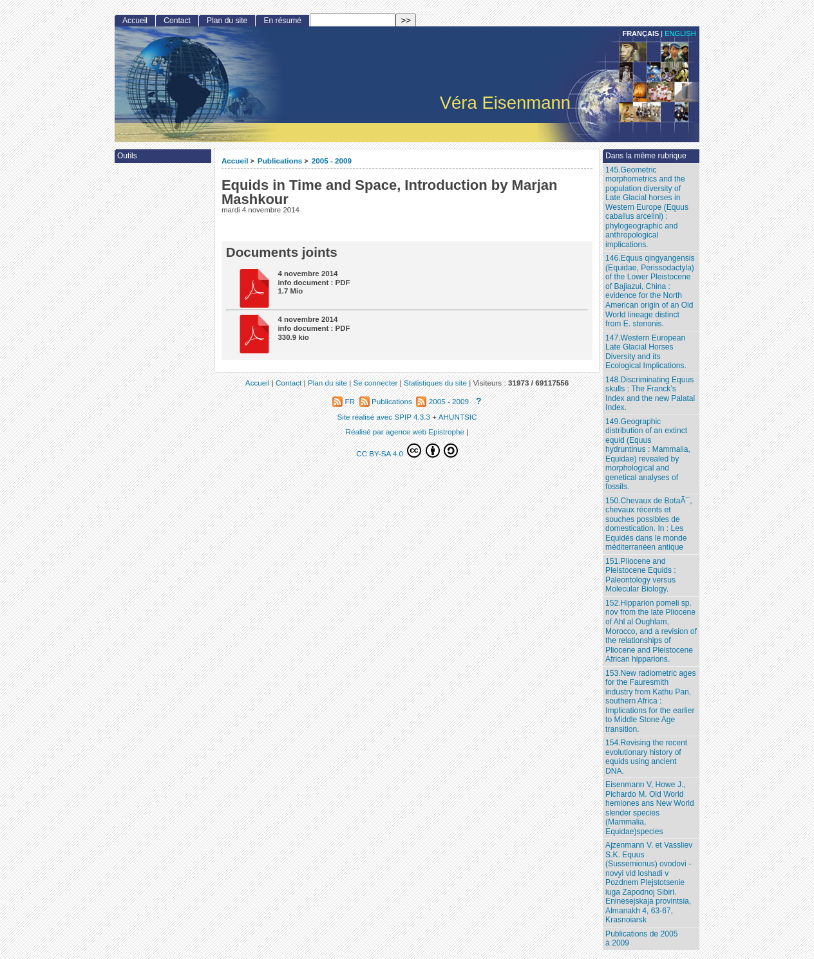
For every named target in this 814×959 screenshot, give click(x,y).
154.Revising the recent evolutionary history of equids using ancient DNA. (646, 757)
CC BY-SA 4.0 (407, 450)
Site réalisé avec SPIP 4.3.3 (383, 417)
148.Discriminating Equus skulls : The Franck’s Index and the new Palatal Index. (650, 394)
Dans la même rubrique (645, 155)
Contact (177, 20)
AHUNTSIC (458, 417)
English (680, 33)
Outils (127, 155)
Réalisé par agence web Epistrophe (405, 431)
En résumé (282, 20)
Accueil (235, 160)
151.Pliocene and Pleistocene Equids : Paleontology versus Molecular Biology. (640, 575)
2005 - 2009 (332, 160)
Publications (280, 160)
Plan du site (227, 20)
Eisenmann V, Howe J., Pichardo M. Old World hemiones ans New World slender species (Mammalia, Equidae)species (649, 808)
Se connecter (375, 382)
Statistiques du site (435, 382)
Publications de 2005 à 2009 (641, 938)
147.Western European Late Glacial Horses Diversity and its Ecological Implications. (645, 352)
